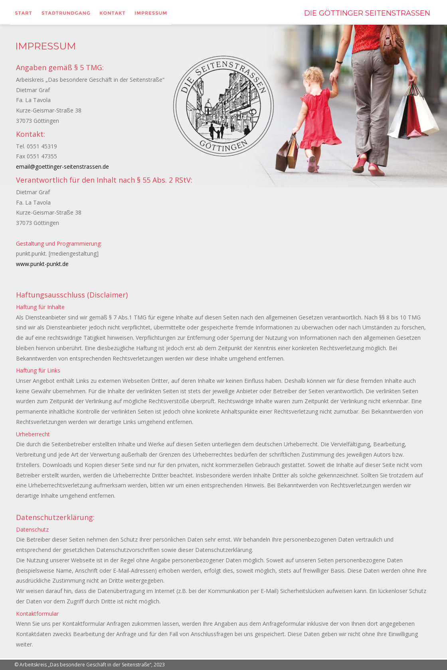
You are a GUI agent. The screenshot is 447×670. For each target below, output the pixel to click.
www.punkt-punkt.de (42, 264)
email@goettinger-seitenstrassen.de (62, 166)
